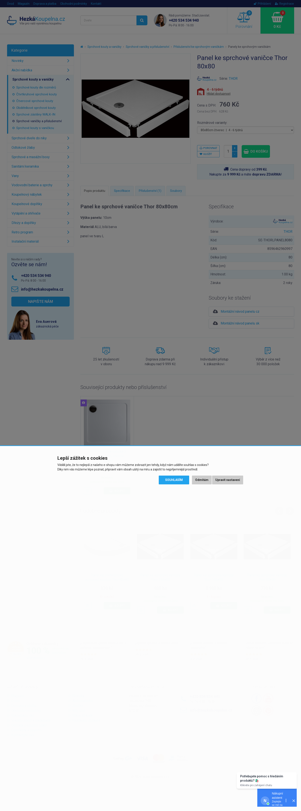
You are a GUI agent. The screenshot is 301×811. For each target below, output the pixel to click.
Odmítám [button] (201, 480)
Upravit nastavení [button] (227, 480)
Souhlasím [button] (174, 480)
